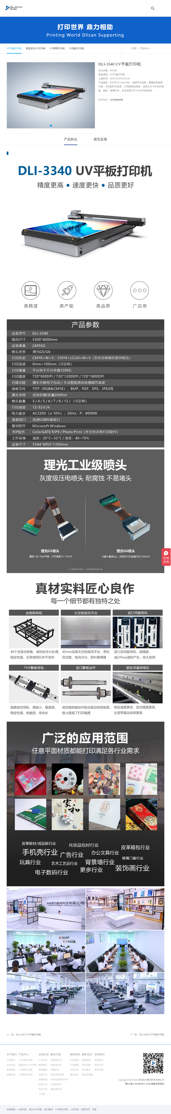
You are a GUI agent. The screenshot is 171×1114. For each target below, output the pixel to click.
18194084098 (116, 100)
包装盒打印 (56, 1065)
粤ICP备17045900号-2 (135, 1084)
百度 (94, 1109)
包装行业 (43, 1074)
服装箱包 (43, 1079)
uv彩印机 (22, 1109)
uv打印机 (74, 1109)
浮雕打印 (55, 1069)
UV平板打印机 (14, 48)
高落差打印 (56, 1060)
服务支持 (87, 1054)
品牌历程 (11, 1074)
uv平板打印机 (61, 1109)
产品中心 (144, 48)
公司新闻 (74, 1060)
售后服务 (86, 1069)
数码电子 (43, 1065)
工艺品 (42, 1094)
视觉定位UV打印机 (36, 48)
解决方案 (56, 1054)
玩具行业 (43, 1084)
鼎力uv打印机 (35, 1109)
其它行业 (43, 1089)
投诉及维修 (87, 1074)
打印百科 (74, 1069)
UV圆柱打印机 (76, 48)
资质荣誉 (11, 1069)
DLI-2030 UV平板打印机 (151, 1034)
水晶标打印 (56, 1084)
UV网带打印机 (57, 48)
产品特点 (70, 139)
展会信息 (74, 1074)
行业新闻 (74, 1065)
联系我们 (100, 1054)
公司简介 (11, 1060)
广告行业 (43, 1060)
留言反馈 (100, 139)
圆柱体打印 (56, 1089)
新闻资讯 (75, 1054)
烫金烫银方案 (57, 1074)
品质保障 (86, 1060)
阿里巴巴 (85, 1109)
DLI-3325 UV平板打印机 (28, 1034)
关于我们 (12, 1054)
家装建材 (43, 1069)
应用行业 (44, 1054)
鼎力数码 (48, 1109)
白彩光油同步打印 (59, 1079)
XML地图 (150, 1084)
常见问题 (86, 1065)
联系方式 (99, 1065)
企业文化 (11, 1065)
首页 (134, 48)
